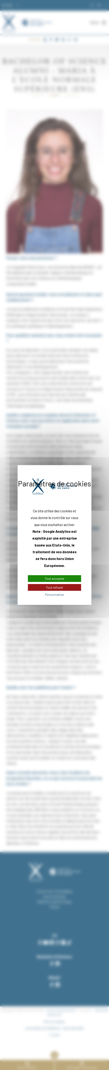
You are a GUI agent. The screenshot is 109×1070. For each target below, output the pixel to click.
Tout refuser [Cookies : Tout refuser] (54, 587)
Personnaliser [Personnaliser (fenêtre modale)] (54, 594)
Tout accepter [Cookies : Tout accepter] (54, 578)
